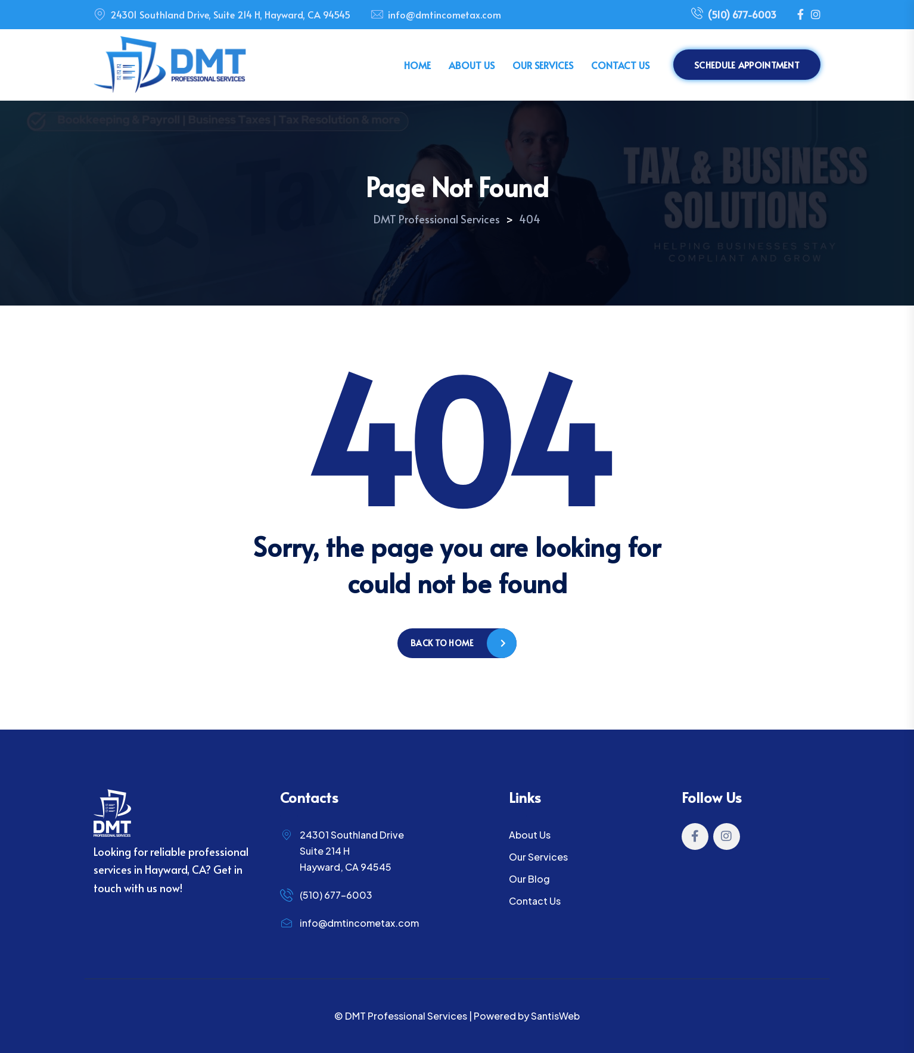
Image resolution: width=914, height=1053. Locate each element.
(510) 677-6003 (733, 15)
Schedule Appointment (747, 64)
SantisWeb (555, 1016)
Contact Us (620, 64)
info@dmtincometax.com (444, 14)
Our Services (542, 64)
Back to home (442, 643)
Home (417, 64)
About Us (472, 64)
